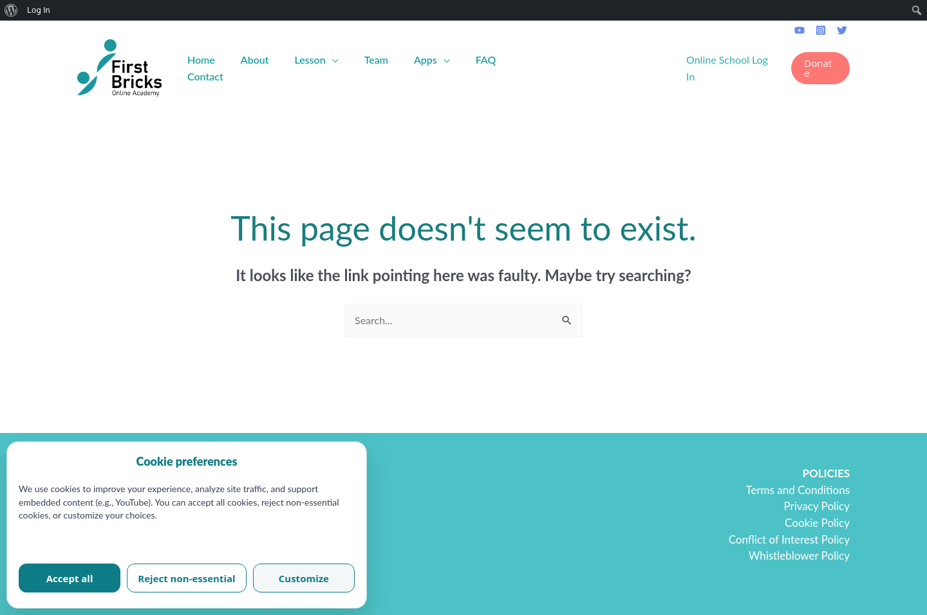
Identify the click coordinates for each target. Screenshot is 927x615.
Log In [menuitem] (38, 10)
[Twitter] (842, 30)
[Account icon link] (732, 67)
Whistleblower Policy (799, 555)
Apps (425, 59)
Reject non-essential (186, 578)
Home (201, 59)
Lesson (310, 59)
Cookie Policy (817, 522)
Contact (205, 76)
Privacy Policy (816, 506)
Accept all (69, 578)
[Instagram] (821, 30)
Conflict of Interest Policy (789, 539)
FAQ (486, 59)
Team (376, 59)
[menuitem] (11, 10)
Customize (304, 578)
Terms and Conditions (797, 490)
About (255, 59)
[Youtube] (799, 30)
